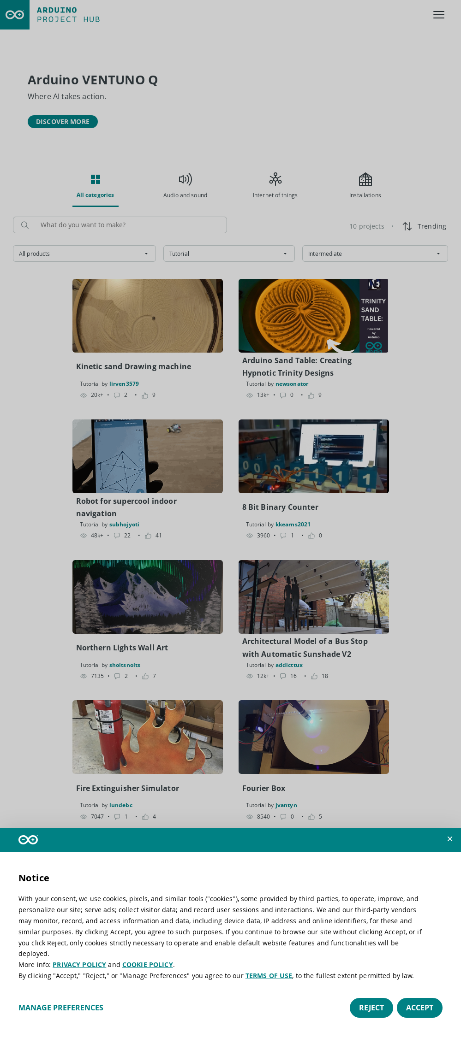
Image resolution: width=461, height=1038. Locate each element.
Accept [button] (419, 1008)
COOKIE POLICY (147, 964)
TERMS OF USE (269, 975)
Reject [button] (371, 1008)
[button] (450, 839)
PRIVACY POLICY (79, 964)
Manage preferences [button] (60, 1008)
